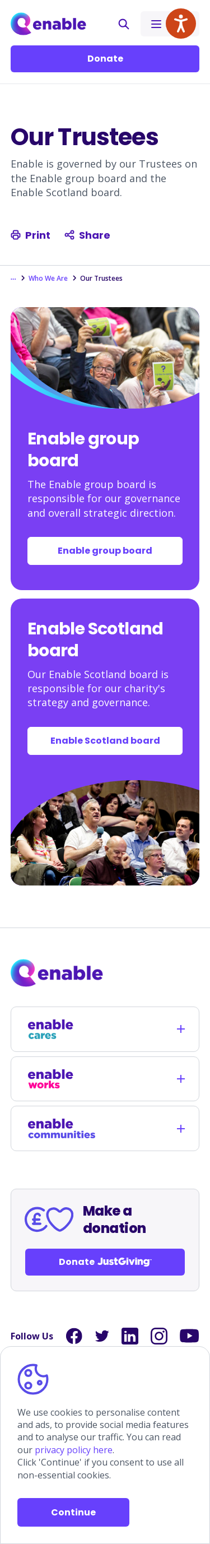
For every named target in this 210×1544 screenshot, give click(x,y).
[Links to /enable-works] (61, 1079)
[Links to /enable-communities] (61, 1128)
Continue (73, 1512)
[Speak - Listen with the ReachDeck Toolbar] (181, 23)
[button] (123, 24)
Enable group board (105, 550)
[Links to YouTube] (189, 1336)
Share (87, 235)
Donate (105, 58)
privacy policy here (74, 1450)
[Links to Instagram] (159, 1336)
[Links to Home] (48, 23)
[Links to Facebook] (74, 1336)
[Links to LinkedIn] (130, 1336)
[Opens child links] (181, 1029)
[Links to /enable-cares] (61, 1029)
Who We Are (48, 278)
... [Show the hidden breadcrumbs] (13, 277)
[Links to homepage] (105, 973)
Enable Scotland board (105, 740)
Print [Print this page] (30, 235)
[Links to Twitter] (102, 1336)
